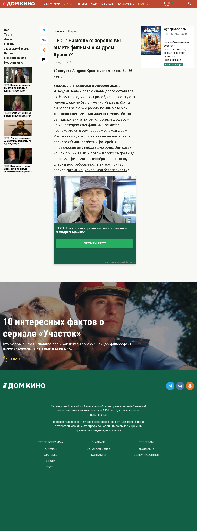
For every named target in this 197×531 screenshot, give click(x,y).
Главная (59, 31)
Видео (8, 53)
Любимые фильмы (17, 48)
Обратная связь (98, 448)
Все (6, 30)
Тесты (8, 34)
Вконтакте (146, 448)
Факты (8, 39)
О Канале (98, 442)
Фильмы (82, 4)
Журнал (68, 4)
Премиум (143, 4)
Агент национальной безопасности (97, 170)
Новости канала (15, 57)
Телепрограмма (51, 4)
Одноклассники (146, 455)
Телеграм (146, 442)
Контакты (98, 455)
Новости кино (13, 62)
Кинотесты (107, 4)
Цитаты (9, 44)
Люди (94, 4)
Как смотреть (126, 4)
